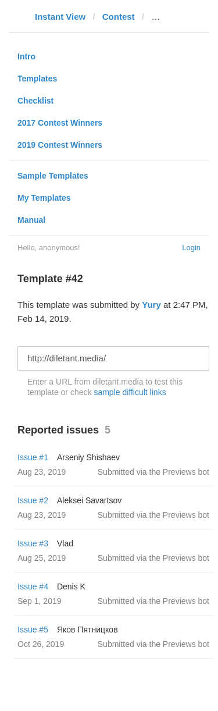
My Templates (44, 197)
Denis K (71, 586)
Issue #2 (32, 500)
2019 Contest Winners (59, 145)
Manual (31, 220)
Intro (26, 56)
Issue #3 (32, 543)
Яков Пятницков (87, 629)
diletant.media (180, 17)
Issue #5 (32, 629)
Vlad (65, 543)
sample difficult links (130, 392)
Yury (151, 305)
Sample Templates (52, 175)
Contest (118, 17)
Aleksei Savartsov (89, 500)
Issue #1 (32, 457)
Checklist (35, 100)
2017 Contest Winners (59, 122)
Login (191, 247)
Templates (37, 78)
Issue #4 (32, 586)
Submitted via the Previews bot (153, 472)
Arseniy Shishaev (88, 457)
